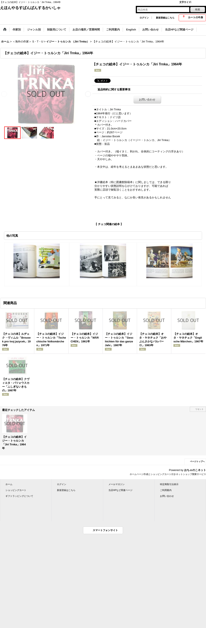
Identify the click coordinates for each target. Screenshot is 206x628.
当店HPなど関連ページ (120, 490)
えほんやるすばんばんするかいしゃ (30, 8)
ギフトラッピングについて (19, 496)
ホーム (8, 484)
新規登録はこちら (165, 17)
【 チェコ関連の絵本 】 (108, 224)
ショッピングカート (15, 490)
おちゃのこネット (195, 470)
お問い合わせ (147, 99)
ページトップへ (197, 461)
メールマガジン (116, 484)
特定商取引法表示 (169, 484)
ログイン (144, 17)
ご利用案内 (166, 490)
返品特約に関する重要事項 (114, 89)
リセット (199, 409)
